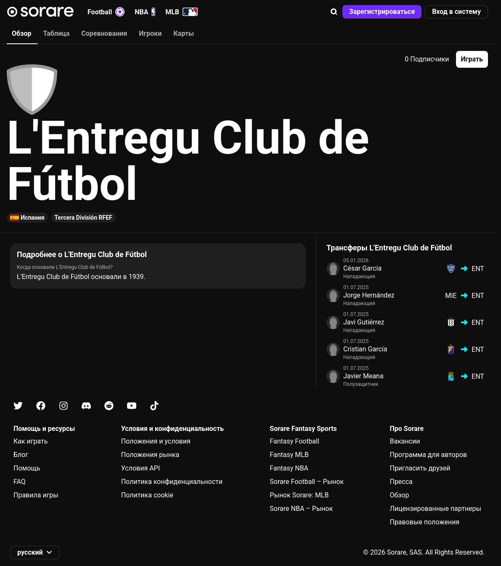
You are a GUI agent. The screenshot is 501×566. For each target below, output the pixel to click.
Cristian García (365, 349)
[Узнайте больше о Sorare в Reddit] (109, 406)
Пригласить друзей (420, 468)
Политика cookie (147, 495)
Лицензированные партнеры (435, 509)
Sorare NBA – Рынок (301, 509)
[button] (334, 11)
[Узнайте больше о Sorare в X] (18, 406)
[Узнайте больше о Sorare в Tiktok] (154, 406)
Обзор (399, 495)
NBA (145, 12)
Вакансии (405, 441)
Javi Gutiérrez (363, 322)
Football (106, 11)
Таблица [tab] (56, 33)
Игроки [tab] (150, 33)
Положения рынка (150, 455)
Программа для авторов (428, 455)
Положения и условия (156, 441)
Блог (20, 455)
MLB (181, 12)
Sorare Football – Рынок (307, 482)
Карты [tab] (183, 33)
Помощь (26, 468)
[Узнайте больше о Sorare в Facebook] (41, 406)
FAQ (19, 482)
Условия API (140, 468)
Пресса (401, 482)
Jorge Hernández (369, 295)
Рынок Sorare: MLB (299, 495)
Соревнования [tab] (104, 33)
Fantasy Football (294, 441)
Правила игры (35, 495)
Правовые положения (424, 522)
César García (362, 268)
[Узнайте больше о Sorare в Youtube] (132, 406)
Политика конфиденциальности (172, 482)
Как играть (30, 441)
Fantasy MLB (289, 455)
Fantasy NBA (289, 468)
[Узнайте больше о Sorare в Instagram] (64, 406)
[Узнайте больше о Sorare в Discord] (86, 406)
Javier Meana (363, 376)
